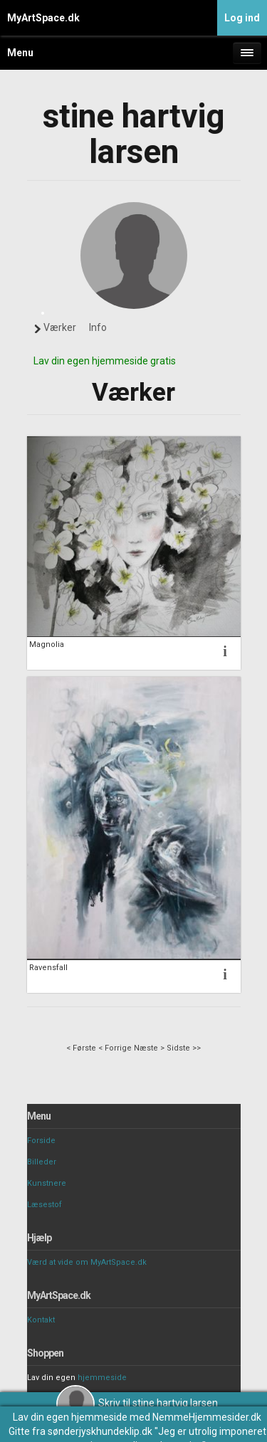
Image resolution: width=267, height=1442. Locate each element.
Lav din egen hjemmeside (70, 1417)
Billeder (41, 1162)
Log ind (242, 17)
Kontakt (41, 1320)
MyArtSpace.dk (43, 17)
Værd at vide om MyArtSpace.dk (87, 1262)
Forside (41, 1140)
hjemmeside (102, 1377)
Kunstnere (46, 1183)
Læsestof (44, 1204)
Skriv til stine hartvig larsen (137, 1403)
